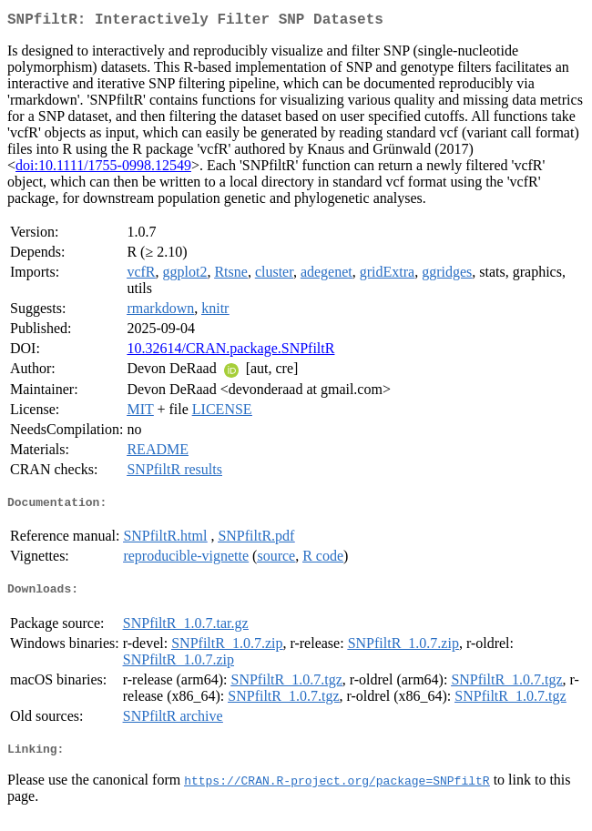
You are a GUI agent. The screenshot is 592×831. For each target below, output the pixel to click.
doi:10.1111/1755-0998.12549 (103, 169)
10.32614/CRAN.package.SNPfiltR (230, 352)
